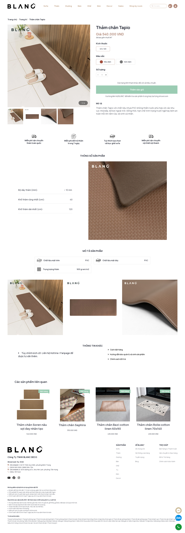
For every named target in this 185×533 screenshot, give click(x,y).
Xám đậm (125, 62)
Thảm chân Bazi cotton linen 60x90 (113, 427)
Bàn (79, 6)
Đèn (99, 6)
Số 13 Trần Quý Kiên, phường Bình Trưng (35, 465)
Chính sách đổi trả (117, 359)
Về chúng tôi (140, 449)
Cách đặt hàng (115, 349)
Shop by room (135, 6)
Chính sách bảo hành (167, 461)
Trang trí (23, 19)
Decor (109, 6)
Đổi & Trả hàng (164, 457)
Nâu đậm (105, 62)
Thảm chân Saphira (72, 425)
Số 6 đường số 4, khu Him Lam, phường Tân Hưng (39, 469)
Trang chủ (12, 19)
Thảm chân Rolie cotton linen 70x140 (153, 427)
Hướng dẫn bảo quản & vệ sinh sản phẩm (126, 354)
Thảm (56, 6)
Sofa (46, 6)
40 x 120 (103, 49)
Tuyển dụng (139, 457)
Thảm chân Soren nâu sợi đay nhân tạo (32, 427)
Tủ (117, 470)
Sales (121, 6)
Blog (137, 461)
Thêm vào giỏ (137, 89)
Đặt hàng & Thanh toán (168, 449)
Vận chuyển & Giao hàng (168, 453)
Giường (68, 6)
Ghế (89, 6)
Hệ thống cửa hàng (142, 453)
